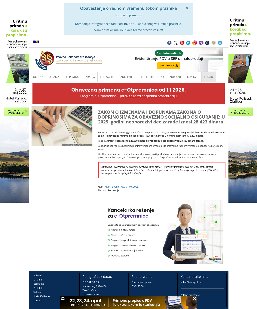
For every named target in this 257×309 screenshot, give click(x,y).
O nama (54, 77)
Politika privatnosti (190, 295)
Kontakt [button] (193, 77)
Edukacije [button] (106, 77)
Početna (37, 77)
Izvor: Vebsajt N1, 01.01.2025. (122, 186)
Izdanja (90, 77)
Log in (208, 77)
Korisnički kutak (42, 296)
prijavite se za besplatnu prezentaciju (148, 96)
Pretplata (38, 288)
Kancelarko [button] (127, 77)
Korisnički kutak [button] (152, 77)
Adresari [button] (176, 77)
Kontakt (38, 300)
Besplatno (72, 77)
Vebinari (38, 292)
